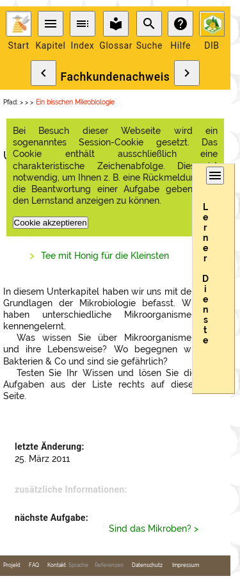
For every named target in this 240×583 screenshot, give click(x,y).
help (180, 23)
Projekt (11, 565)
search (149, 23)
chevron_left (43, 73)
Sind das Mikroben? (150, 528)
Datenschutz (147, 565)
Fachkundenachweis (115, 76)
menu (50, 23)
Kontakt (56, 565)
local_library (116, 23)
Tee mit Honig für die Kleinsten (105, 255)
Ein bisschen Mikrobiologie (75, 102)
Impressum (185, 565)
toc (82, 23)
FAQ (34, 565)
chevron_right (187, 73)
